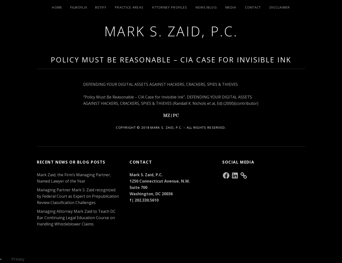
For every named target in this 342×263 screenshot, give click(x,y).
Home (57, 7)
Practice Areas (129, 7)
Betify (100, 7)
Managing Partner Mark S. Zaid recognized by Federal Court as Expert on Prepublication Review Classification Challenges (78, 196)
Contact (253, 7)
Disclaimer (280, 7)
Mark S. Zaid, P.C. (171, 31)
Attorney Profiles (169, 7)
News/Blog (206, 7)
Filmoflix (79, 7)
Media (230, 7)
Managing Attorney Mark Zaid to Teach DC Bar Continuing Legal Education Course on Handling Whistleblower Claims (76, 218)
